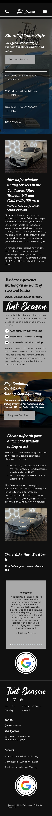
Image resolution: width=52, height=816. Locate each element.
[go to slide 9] (28, 635)
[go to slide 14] (39, 635)
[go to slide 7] (23, 635)
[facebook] (7, 691)
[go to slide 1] (10, 635)
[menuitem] (26, 747)
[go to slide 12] (34, 635)
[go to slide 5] (19, 635)
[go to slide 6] (21, 635)
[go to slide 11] (32, 635)
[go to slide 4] (17, 635)
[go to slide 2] (12, 635)
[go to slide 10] (30, 635)
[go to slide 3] (15, 635)
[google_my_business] (21, 691)
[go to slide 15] (41, 635)
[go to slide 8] (26, 635)
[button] (45, 5)
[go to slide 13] (37, 635)
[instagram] (14, 691)
